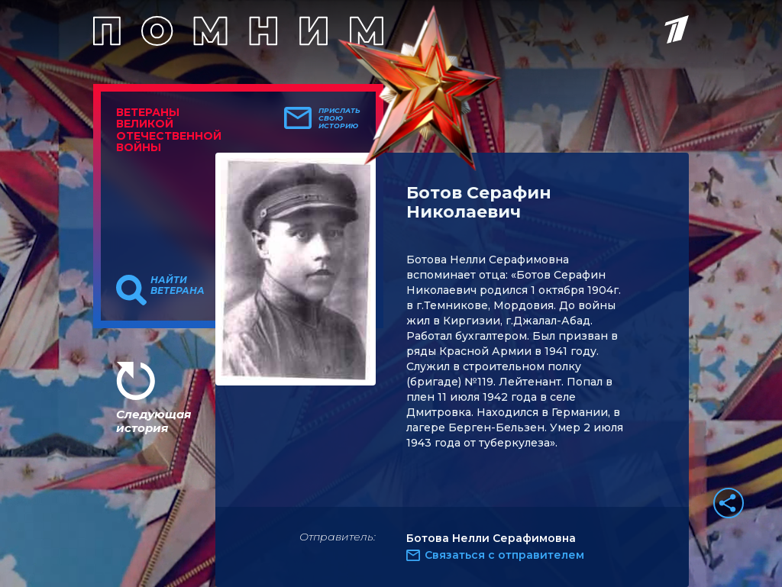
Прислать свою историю (339, 118)
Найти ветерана (177, 285)
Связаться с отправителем (504, 555)
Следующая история (153, 421)
